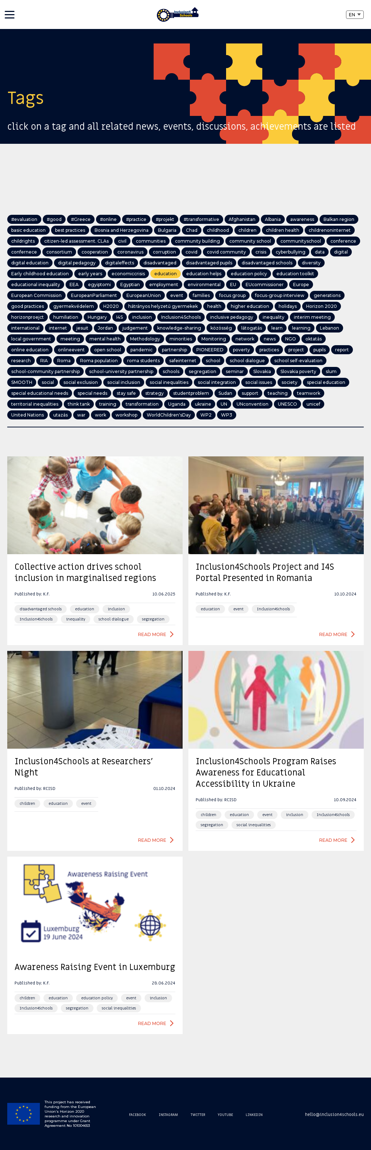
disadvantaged (159, 262)
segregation (202, 371)
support (250, 393)
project (296, 349)
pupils (319, 349)
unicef (313, 404)
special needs (92, 393)
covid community (226, 252)
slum (331, 371)
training (107, 404)
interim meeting (312, 317)
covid (191, 252)
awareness (302, 219)
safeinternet (182, 360)
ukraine (203, 404)
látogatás (251, 328)
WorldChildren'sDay (169, 415)
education (165, 273)
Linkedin (254, 1114)
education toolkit (295, 273)
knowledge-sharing (179, 328)
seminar (235, 371)
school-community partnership (45, 371)
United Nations (27, 415)
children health (282, 230)
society (289, 382)
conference (343, 241)
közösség (221, 328)
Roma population (99, 360)
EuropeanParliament (94, 295)
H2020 (111, 306)
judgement (135, 328)
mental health (105, 339)
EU (233, 284)
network (244, 339)
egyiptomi (99, 284)
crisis (260, 252)
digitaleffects (119, 262)
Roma (64, 360)
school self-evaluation (298, 360)
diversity (311, 262)
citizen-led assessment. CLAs (76, 241)
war (81, 415)
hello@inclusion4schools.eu (334, 1114)
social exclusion (80, 382)
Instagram (168, 1114)
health (214, 306)
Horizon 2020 (321, 306)
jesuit (82, 328)
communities (151, 241)
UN (224, 404)
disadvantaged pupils (209, 262)
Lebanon (329, 328)
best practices (70, 230)
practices (269, 349)
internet (58, 328)
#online (108, 219)
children (247, 230)
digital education (30, 262)
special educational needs (39, 393)
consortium (59, 252)
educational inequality (35, 284)
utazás (60, 415)
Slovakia (262, 371)
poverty (241, 349)
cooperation (95, 252)
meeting (70, 339)
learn (277, 328)
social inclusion (123, 382)
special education (326, 382)
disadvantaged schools (267, 262)
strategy (154, 393)
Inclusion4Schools (181, 317)
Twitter (198, 1114)
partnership (174, 349)
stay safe (126, 393)
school (213, 360)
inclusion (142, 317)
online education (30, 349)
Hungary (97, 317)
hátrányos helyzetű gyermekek (163, 306)
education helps (203, 273)
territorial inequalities (34, 404)
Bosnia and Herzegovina (122, 230)
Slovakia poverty (298, 371)
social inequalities (169, 382)
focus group (232, 295)
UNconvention (252, 404)
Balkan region (339, 219)
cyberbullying (290, 252)
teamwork (308, 393)
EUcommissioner (265, 284)
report (342, 349)
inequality (273, 317)
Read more (152, 634)
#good (54, 219)
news (270, 339)
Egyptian (130, 284)
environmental (204, 284)
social (48, 382)
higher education (250, 306)
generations (327, 295)
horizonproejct (27, 317)
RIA (44, 360)
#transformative (201, 219)
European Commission (36, 295)
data (320, 252)
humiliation (65, 317)
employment (163, 284)
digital (341, 252)
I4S (119, 317)
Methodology (145, 339)
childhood (218, 230)
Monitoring (213, 339)
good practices (27, 306)
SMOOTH (21, 382)
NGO (290, 339)
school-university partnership (121, 371)
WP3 (226, 415)
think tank (79, 404)
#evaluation (24, 219)
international (25, 328)
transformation (142, 404)
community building (197, 241)
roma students (143, 360)
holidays (288, 306)
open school (107, 349)
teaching (278, 393)
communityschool (300, 241)
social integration (217, 382)
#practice (136, 219)
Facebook (137, 1114)
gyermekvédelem (73, 306)
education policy (249, 273)
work (100, 415)
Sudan (225, 393)
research (21, 360)
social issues (258, 382)
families (201, 295)
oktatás (313, 339)
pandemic (141, 349)
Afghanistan (242, 219)
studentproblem (191, 393)
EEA (74, 284)
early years (90, 273)
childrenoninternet (330, 230)
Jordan (105, 328)
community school (250, 241)
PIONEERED (210, 349)
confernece (24, 252)
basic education (28, 230)
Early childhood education (40, 273)
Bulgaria (167, 230)
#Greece (81, 219)
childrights (23, 241)
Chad (191, 230)
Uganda (177, 404)
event (176, 295)
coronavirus (130, 252)
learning (301, 328)
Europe (301, 284)
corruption (164, 252)
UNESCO (287, 404)
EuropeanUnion (143, 295)
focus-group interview (279, 295)
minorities (181, 339)
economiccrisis (128, 273)
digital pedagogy (77, 262)
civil (122, 241)
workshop (126, 415)
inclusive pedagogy (231, 317)
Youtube (225, 1114)
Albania (273, 219)
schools (171, 371)
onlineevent (71, 349)
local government (31, 339)
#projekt (165, 219)
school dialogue (247, 360)
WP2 (206, 415)
